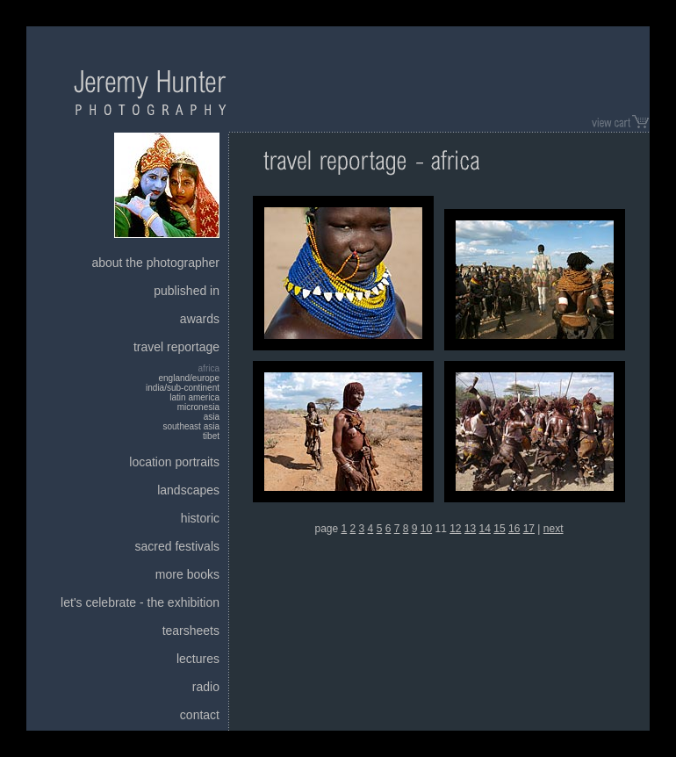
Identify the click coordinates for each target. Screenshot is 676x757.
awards (199, 319)
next (553, 529)
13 (470, 529)
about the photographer (155, 263)
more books (187, 574)
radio (205, 687)
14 (485, 529)
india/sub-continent (182, 388)
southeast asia (191, 426)
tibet (211, 436)
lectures (197, 659)
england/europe (188, 378)
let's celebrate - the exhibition (140, 602)
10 (426, 529)
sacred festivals (177, 546)
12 (455, 529)
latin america (194, 397)
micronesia (198, 407)
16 (514, 529)
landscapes (188, 490)
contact (199, 715)
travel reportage (176, 347)
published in (186, 291)
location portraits (174, 462)
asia (211, 417)
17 (529, 529)
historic (200, 518)
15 (499, 529)
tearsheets (190, 631)
